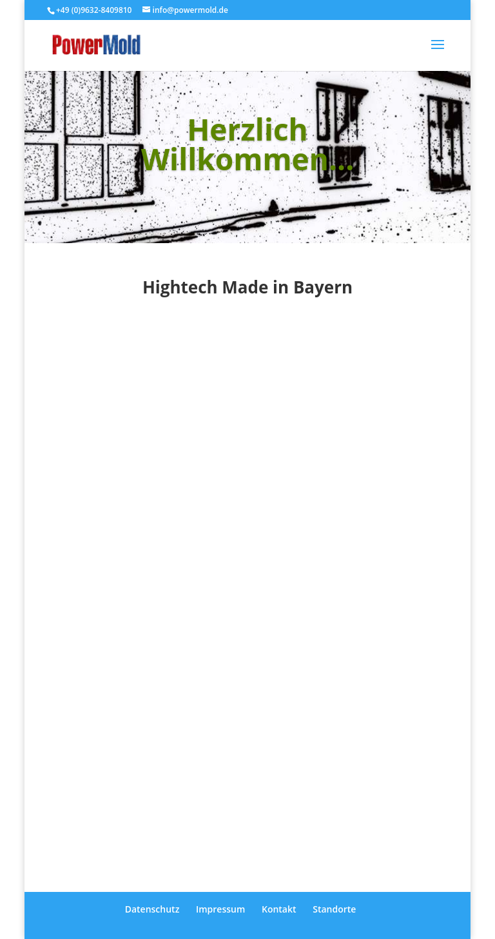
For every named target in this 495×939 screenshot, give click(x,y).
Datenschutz (152, 909)
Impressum (220, 909)
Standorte (334, 909)
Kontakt (279, 909)
